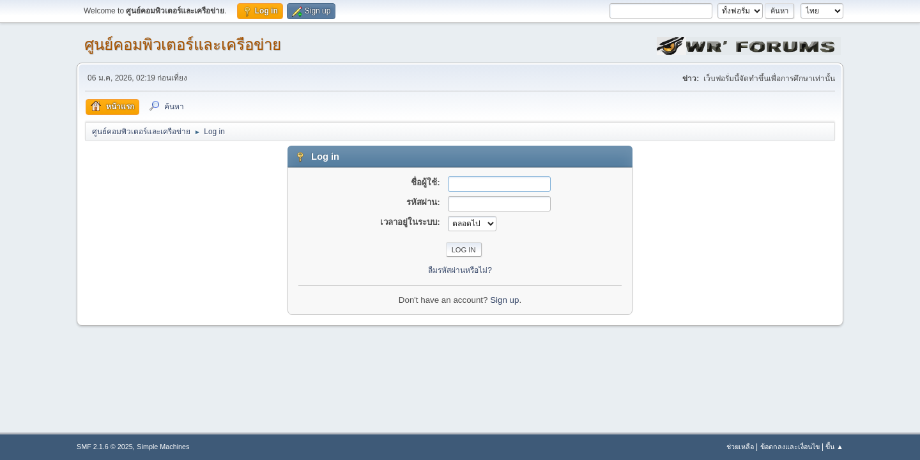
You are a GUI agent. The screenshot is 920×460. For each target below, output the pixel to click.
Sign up (504, 300)
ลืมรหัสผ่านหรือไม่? (460, 270)
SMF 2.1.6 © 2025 (105, 446)
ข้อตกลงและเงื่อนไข (790, 446)
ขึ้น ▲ (834, 446)
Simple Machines (163, 446)
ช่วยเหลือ (740, 446)
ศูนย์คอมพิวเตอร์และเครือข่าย (182, 44)
